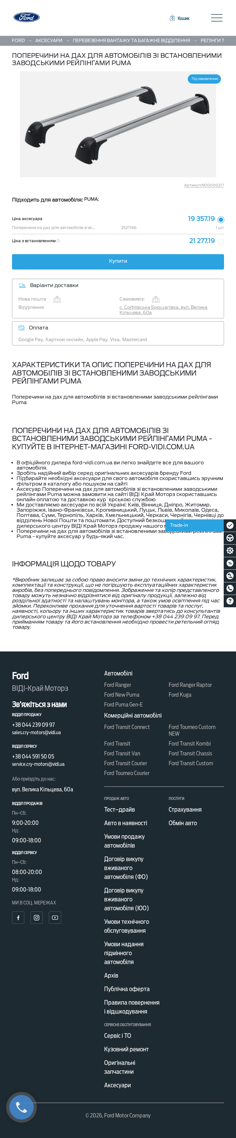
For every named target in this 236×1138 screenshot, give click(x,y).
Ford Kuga (180, 694)
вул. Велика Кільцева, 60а (42, 789)
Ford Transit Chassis (190, 753)
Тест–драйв (119, 809)
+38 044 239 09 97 (33, 725)
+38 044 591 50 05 (33, 756)
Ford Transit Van (122, 753)
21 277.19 (202, 241)
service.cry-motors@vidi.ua (38, 764)
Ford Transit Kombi (190, 743)
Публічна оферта (127, 989)
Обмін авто (183, 823)
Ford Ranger (117, 685)
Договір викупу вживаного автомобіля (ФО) (126, 867)
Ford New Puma (122, 694)
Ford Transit (117, 743)
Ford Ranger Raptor (190, 685)
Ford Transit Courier (125, 763)
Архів (111, 975)
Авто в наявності (125, 823)
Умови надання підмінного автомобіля (124, 953)
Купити (118, 261)
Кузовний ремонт (126, 1049)
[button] (179, 18)
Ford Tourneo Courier (126, 773)
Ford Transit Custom (191, 763)
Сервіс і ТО (117, 1035)
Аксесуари (117, 1085)
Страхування (185, 809)
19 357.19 (201, 218)
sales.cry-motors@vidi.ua (36, 732)
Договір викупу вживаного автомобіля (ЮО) (126, 899)
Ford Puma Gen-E (123, 704)
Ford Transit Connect (127, 727)
